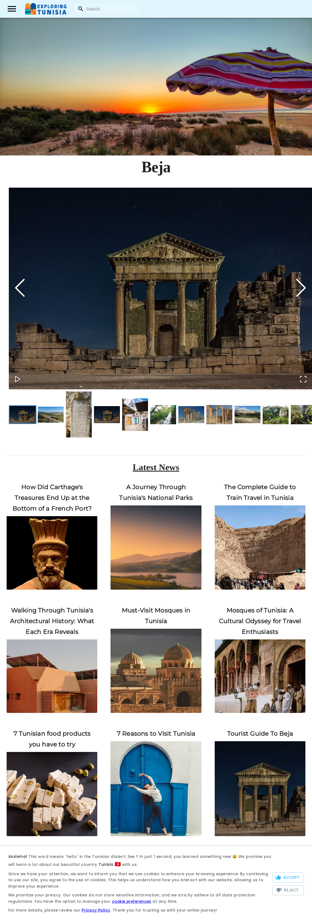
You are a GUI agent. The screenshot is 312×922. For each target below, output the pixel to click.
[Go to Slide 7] (191, 414)
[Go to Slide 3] (79, 414)
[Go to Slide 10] (275, 414)
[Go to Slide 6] (163, 414)
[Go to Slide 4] (107, 414)
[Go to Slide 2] (50, 414)
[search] (105, 9)
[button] (160, 288)
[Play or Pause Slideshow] (18, 379)
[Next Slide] (301, 289)
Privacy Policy (96, 910)
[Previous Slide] (20, 289)
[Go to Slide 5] (135, 414)
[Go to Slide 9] (247, 414)
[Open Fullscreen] (302, 379)
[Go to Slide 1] (22, 414)
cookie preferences (131, 901)
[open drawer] (12, 9)
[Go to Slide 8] (219, 414)
